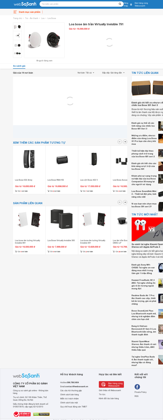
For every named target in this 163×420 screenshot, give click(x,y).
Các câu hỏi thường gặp (71, 390)
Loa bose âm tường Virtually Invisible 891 (27, 241)
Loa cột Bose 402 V (89, 180)
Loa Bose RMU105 (56, 180)
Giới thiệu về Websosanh (110, 390)
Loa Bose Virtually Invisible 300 (61, 240)
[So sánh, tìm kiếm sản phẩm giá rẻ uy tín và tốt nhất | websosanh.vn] (25, 4)
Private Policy (141, 392)
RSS (136, 396)
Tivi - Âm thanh (31, 18)
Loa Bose (52, 18)
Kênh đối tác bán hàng (109, 398)
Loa (42, 18)
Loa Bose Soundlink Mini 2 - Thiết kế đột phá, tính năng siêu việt (144, 194)
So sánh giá (19, 66)
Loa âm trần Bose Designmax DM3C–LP (126, 241)
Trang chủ (17, 18)
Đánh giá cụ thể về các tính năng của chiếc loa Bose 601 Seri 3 (143, 126)
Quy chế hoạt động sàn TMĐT (73, 407)
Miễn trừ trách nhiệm (69, 399)
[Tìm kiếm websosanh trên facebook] (137, 386)
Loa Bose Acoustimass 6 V (125, 180)
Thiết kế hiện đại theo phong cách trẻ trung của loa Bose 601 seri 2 (143, 154)
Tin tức (102, 394)
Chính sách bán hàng (69, 395)
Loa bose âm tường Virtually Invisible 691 (92, 241)
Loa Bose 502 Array (23, 180)
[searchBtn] (120, 4)
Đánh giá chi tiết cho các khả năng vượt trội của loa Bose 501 (144, 166)
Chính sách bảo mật (69, 403)
